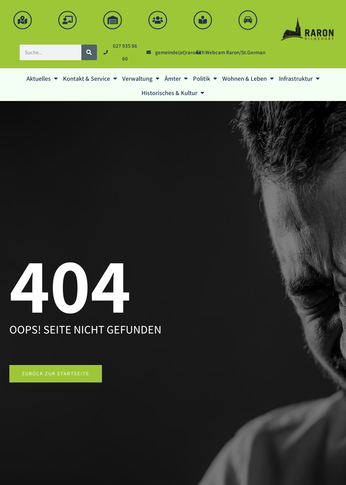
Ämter (176, 80)
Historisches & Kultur (173, 94)
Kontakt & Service (90, 80)
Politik (205, 80)
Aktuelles (42, 80)
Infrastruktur (299, 80)
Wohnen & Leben (248, 80)
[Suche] (89, 53)
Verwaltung (141, 80)
